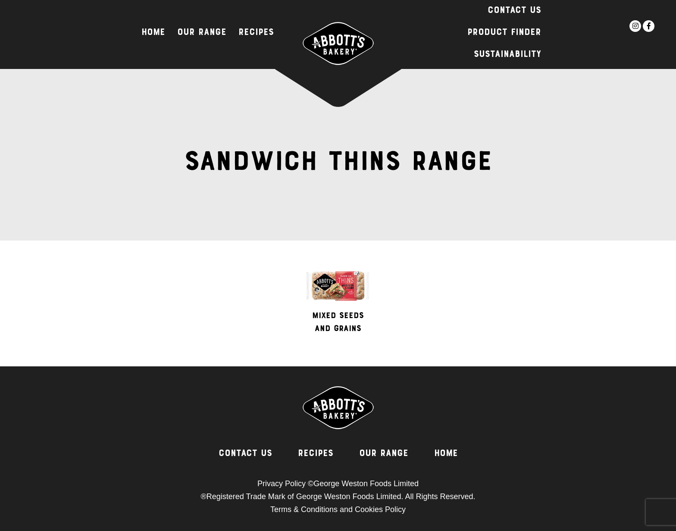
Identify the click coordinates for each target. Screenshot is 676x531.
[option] (338, 305)
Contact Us (514, 11)
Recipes (256, 32)
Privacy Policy (281, 483)
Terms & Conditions (304, 509)
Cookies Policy (380, 509)
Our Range (201, 32)
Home (153, 32)
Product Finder (504, 32)
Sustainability (507, 54)
